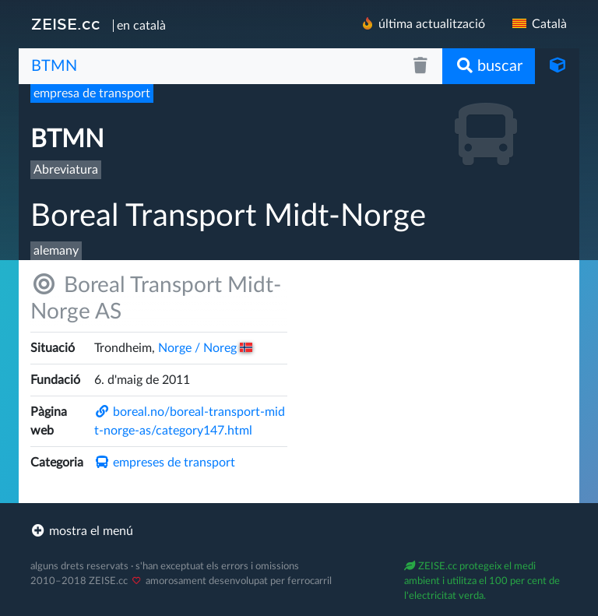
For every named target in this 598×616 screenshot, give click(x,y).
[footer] (299, 531)
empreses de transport (164, 462)
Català (538, 24)
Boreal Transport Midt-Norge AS (155, 297)
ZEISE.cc (65, 24)
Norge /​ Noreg (205, 348)
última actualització (422, 23)
